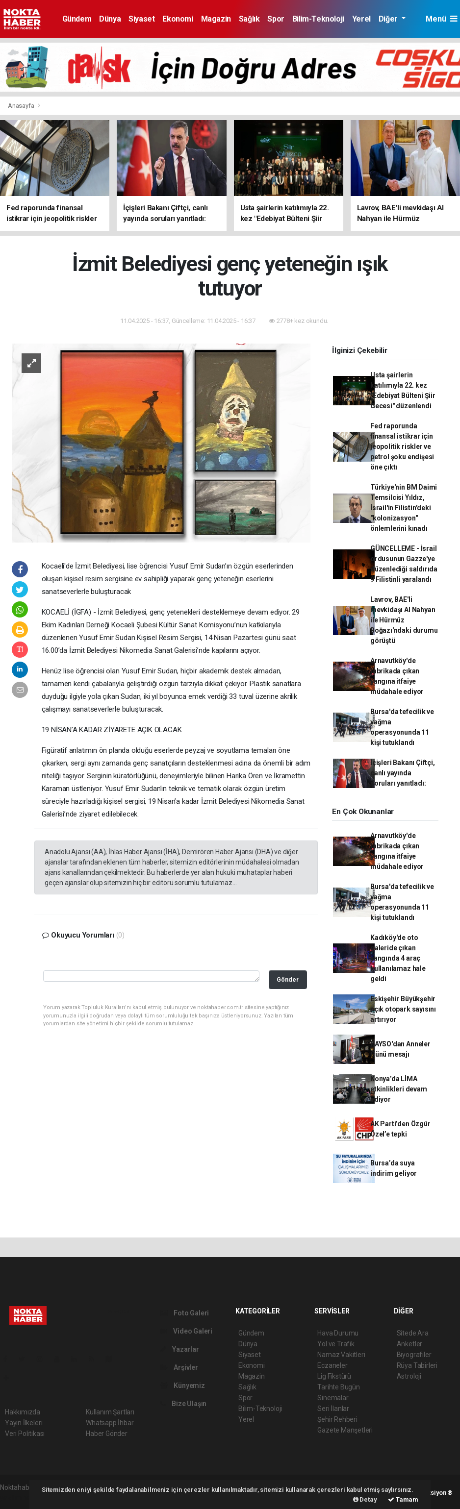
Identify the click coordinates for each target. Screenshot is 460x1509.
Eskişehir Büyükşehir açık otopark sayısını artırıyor (403, 1009)
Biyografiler (414, 1355)
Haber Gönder (107, 1433)
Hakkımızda (22, 1412)
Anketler (409, 1344)
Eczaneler (332, 1365)
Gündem (77, 19)
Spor (275, 19)
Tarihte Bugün (338, 1387)
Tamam (403, 1499)
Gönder (288, 979)
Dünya (110, 19)
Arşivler (179, 1367)
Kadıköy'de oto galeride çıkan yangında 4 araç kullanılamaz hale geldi (398, 958)
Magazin (216, 19)
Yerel (361, 19)
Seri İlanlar (333, 1408)
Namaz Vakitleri (341, 1355)
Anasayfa (21, 105)
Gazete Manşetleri (345, 1430)
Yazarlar (179, 1349)
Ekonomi (177, 19)
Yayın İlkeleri (23, 1423)
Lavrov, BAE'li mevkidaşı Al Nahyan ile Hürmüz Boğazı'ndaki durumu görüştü (403, 619)
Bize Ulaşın (183, 1404)
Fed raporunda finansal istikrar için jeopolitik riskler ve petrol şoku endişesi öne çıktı (402, 446)
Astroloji (409, 1376)
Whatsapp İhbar (109, 1423)
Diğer (389, 19)
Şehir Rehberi (337, 1419)
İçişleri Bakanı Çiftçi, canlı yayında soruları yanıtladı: (402, 773)
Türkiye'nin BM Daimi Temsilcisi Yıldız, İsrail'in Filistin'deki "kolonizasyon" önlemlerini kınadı (403, 507)
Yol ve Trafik (336, 1344)
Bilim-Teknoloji (318, 19)
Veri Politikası (25, 1433)
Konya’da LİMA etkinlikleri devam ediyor (398, 1089)
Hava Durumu (337, 1333)
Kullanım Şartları (110, 1412)
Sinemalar (332, 1398)
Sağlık (249, 19)
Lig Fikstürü (334, 1376)
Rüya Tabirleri (417, 1365)
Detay (365, 1499)
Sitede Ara (413, 1333)
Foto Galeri (184, 1313)
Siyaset (141, 19)
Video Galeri (186, 1331)
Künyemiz (182, 1385)
